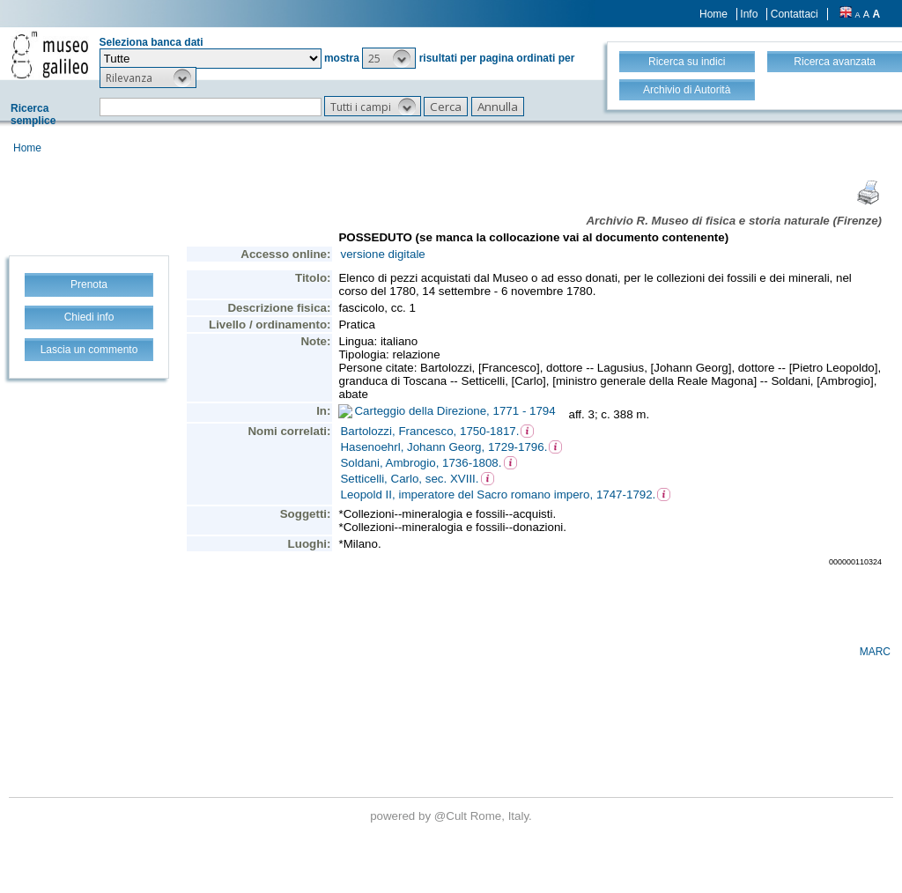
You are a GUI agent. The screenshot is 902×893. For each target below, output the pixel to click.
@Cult (452, 816)
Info (749, 14)
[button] (389, 58)
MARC (875, 652)
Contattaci (794, 14)
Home (713, 14)
